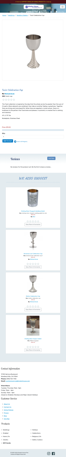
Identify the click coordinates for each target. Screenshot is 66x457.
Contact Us (7, 407)
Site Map (6, 419)
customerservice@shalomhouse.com (18, 381)
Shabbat (5, 433)
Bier (34, 216)
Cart (52, 12)
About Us (7, 404)
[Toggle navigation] (62, 7)
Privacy (6, 413)
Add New (51, 158)
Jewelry (5, 440)
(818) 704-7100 (33, 12)
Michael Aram (9, 94)
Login (41, 12)
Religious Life (36, 436)
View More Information (33, 224)
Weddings (6, 430)
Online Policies (8, 410)
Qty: (3, 133)
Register (47, 12)
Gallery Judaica (37, 440)
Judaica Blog (60, 12)
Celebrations (36, 433)
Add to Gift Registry (22, 141)
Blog (5, 416)
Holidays (35, 430)
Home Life (6, 436)
